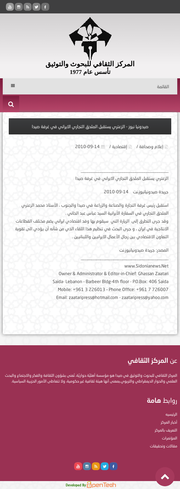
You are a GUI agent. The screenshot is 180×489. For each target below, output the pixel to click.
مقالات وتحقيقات (163, 446)
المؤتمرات (169, 438)
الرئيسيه (171, 414)
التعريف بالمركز (166, 430)
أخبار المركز (169, 422)
